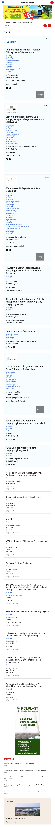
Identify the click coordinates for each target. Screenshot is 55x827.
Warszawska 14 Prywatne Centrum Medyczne (23, 189)
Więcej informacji (11, 822)
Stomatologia (10, 70)
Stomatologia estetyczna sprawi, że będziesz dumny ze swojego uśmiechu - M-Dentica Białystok (26, 777)
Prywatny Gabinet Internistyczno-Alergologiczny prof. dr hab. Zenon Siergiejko (23, 270)
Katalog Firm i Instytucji (17, 22)
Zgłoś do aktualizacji (13, 489)
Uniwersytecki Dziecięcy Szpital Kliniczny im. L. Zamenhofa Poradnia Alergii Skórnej (26, 634)
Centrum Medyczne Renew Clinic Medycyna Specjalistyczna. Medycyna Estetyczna (25, 119)
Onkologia (9, 221)
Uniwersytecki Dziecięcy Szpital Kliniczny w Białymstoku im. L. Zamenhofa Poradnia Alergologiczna (25, 660)
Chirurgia (8, 55)
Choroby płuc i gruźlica (12, 130)
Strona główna (7, 22)
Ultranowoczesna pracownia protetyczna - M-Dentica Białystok (21, 792)
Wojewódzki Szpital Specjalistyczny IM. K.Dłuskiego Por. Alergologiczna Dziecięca (24, 685)
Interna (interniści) (11, 214)
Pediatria (8, 311)
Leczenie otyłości (11, 141)
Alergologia (30, 22)
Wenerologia (9, 233)
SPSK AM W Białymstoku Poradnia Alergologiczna (27, 611)
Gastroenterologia (11, 212)
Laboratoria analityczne (13, 386)
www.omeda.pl (11, 84)
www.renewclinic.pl (13, 156)
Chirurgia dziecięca (11, 379)
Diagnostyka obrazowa (12, 60)
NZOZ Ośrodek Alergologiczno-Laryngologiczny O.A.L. (21, 449)
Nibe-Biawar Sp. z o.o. (15, 818)
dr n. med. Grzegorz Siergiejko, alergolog (24, 497)
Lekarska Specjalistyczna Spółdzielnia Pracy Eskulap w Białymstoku (25, 367)
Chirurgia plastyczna (12, 59)
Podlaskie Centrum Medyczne (19, 563)
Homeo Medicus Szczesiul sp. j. (22, 331)
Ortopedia (9, 66)
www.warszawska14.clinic (15, 246)
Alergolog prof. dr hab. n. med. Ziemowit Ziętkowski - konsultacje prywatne (24, 474)
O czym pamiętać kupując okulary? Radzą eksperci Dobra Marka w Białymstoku (26, 785)
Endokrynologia (10, 136)
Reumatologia (10, 230)
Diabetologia (9, 132)
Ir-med (9, 519)
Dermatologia (10, 125)
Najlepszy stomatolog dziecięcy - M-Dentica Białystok (19, 763)
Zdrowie (25, 22)
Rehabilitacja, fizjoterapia (13, 68)
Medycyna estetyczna (12, 143)
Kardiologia (9, 139)
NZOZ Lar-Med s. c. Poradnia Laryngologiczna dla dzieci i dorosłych (25, 422)
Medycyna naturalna (12, 334)
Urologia (8, 71)
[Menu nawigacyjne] (52, 2)
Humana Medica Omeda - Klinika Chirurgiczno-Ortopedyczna (23, 51)
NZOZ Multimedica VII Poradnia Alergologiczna (26, 541)
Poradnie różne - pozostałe (14, 224)
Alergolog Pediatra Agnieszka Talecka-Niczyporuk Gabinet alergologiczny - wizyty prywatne (25, 302)
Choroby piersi (10, 199)
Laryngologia (9, 64)
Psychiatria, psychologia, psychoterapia (17, 226)
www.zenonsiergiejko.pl (15, 291)
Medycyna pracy (10, 372)
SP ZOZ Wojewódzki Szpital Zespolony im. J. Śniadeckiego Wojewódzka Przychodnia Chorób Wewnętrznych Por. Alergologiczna (27, 587)
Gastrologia (9, 62)
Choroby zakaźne (11, 203)
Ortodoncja (9, 223)
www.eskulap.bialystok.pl (15, 401)
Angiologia (9, 376)
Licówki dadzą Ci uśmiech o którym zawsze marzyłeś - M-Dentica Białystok (25, 770)
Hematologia (9, 137)
